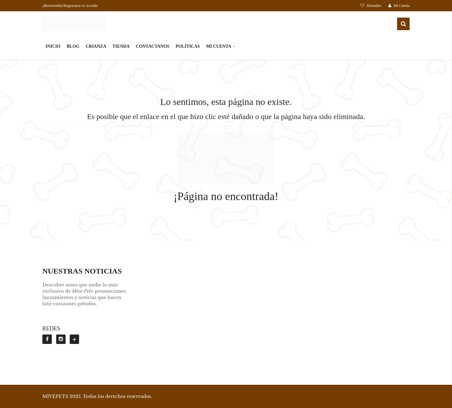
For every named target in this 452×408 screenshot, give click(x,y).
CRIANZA (96, 46)
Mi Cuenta (399, 5)
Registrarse (72, 5)
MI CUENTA (218, 46)
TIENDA (120, 46)
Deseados (371, 5)
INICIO (53, 46)
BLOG (73, 46)
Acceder (91, 5)
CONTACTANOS (153, 46)
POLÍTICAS (188, 46)
